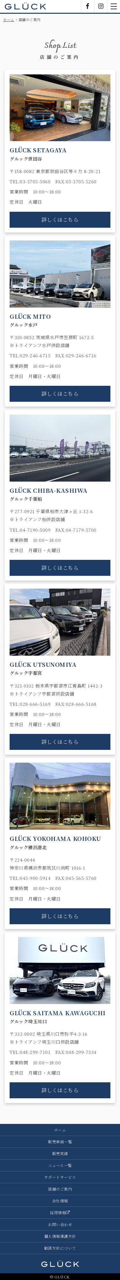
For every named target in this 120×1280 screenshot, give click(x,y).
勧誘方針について (60, 1248)
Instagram (100, 6)
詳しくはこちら (60, 219)
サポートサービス (60, 1177)
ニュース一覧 (60, 1165)
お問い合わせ (60, 1224)
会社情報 (60, 1200)
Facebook (87, 6)
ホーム (8, 19)
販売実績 (60, 1153)
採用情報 (60, 1212)
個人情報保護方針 (60, 1236)
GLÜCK (25, 6)
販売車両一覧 (60, 1141)
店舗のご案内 (60, 1189)
